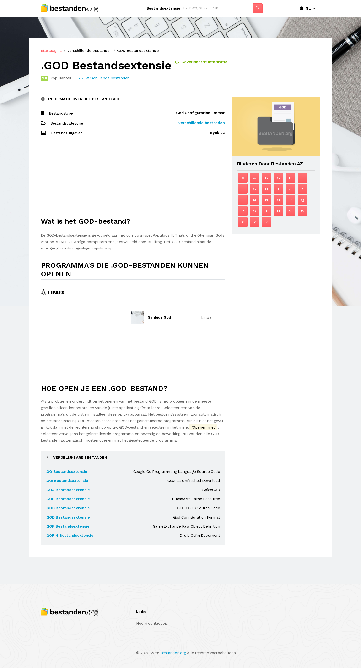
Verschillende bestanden (89, 50)
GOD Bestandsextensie (138, 50)
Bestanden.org (173, 653)
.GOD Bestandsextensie (68, 517)
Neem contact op (151, 623)
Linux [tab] (53, 292)
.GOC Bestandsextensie (68, 508)
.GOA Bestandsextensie (68, 489)
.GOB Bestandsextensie (68, 499)
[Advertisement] (133, 178)
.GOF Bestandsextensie (68, 526)
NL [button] (305, 8)
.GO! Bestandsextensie (67, 480)
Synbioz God (159, 317)
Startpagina (51, 50)
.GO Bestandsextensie (66, 471)
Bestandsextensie (163, 8)
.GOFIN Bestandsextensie (69, 535)
